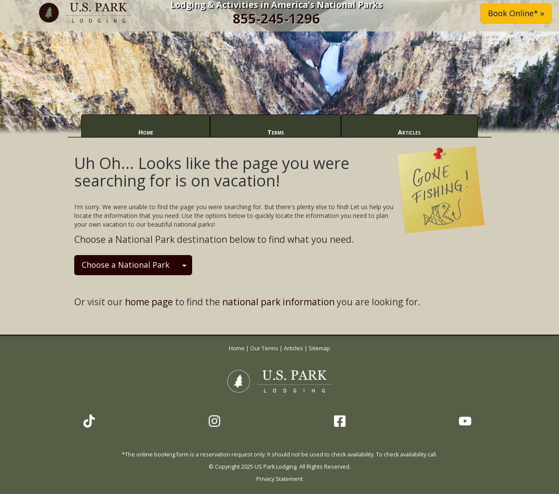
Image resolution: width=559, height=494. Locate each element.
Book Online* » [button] (516, 13)
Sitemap (319, 348)
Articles (409, 132)
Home (145, 132)
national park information (278, 302)
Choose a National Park (125, 264)
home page (149, 302)
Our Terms (264, 348)
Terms (275, 132)
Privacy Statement (279, 479)
